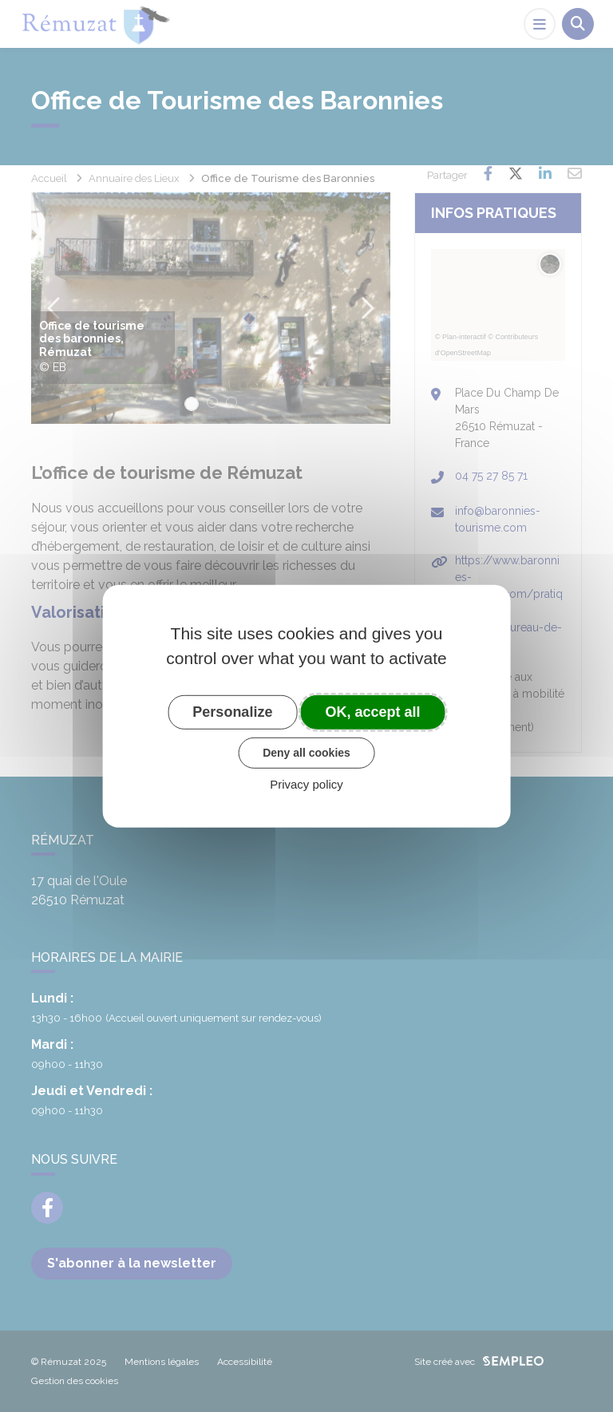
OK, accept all (373, 711)
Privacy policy (306, 784)
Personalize (232, 711)
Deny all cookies (306, 752)
